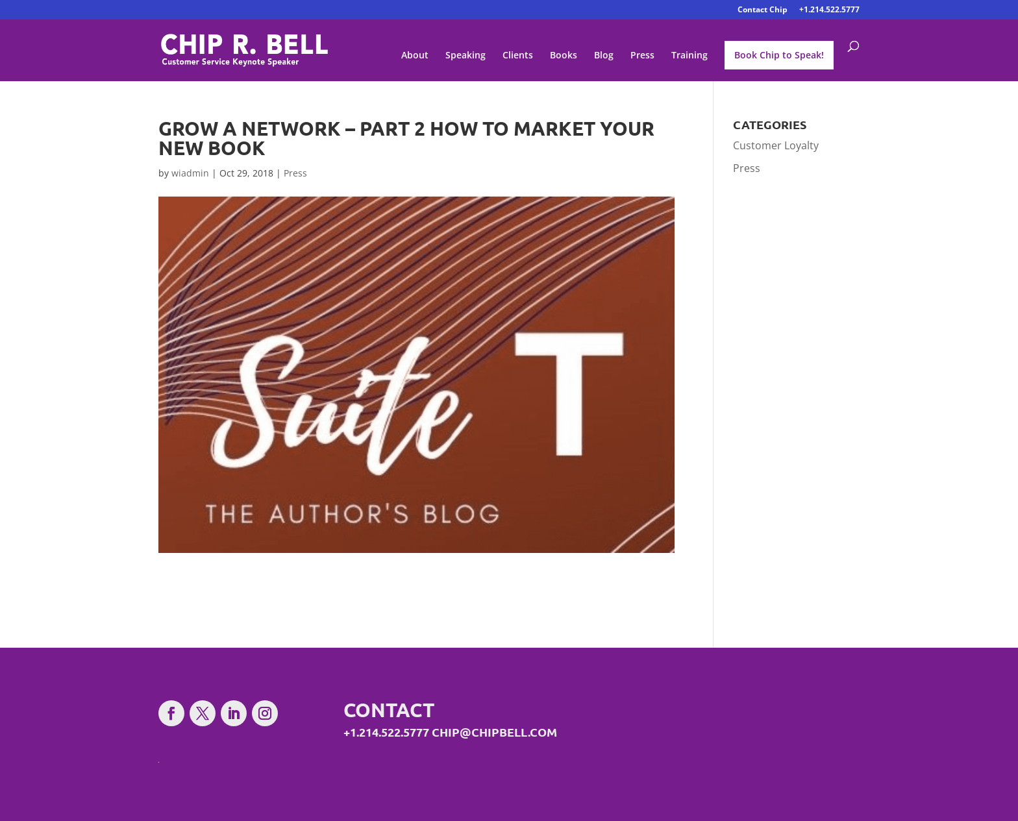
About (414, 56)
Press (642, 56)
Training (689, 56)
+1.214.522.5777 (829, 10)
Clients (518, 56)
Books (563, 56)
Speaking (465, 56)
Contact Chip (763, 10)
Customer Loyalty (776, 145)
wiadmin (190, 173)
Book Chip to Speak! (779, 55)
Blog (604, 56)
